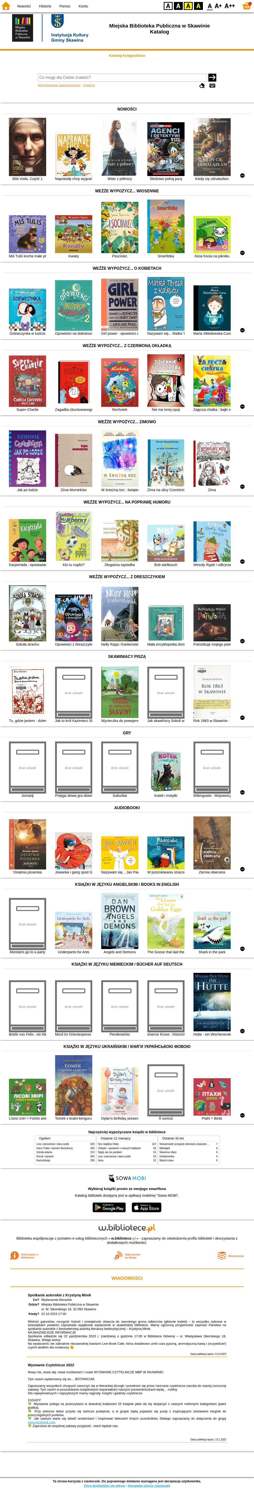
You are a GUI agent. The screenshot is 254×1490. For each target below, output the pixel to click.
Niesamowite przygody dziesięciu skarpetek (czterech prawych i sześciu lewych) (203, 1144)
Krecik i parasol (45, 1156)
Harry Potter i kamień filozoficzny (54, 1148)
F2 (229, 5)
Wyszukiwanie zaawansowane (59, 85)
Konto (83, 6)
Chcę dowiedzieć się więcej (104, 1486)
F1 (218, 5)
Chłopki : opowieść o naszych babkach (119, 1148)
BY (198, 5)
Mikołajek (164, 1148)
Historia (45, 6)
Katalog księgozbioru (127, 56)
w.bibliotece (123, 1238)
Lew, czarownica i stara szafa (52, 1144)
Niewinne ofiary (168, 1152)
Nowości (24, 6)
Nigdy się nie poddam (110, 1152)
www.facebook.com (42, 1422)
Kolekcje (89, 85)
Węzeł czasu (166, 1160)
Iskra (100, 1160)
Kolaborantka (166, 1156)
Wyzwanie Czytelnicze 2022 (51, 1365)
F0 (209, 5)
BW (178, 5)
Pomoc (64, 6)
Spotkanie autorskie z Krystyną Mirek (59, 1295)
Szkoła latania (44, 1152)
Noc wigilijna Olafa (108, 1144)
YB (188, 5)
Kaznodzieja (43, 1160)
